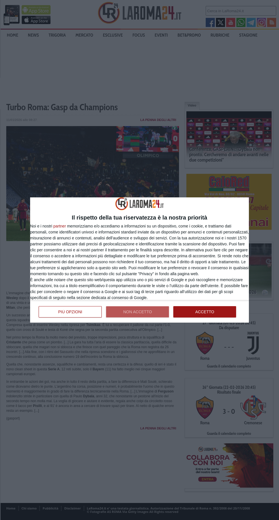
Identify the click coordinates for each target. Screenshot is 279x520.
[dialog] (139, 259)
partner (59, 226)
